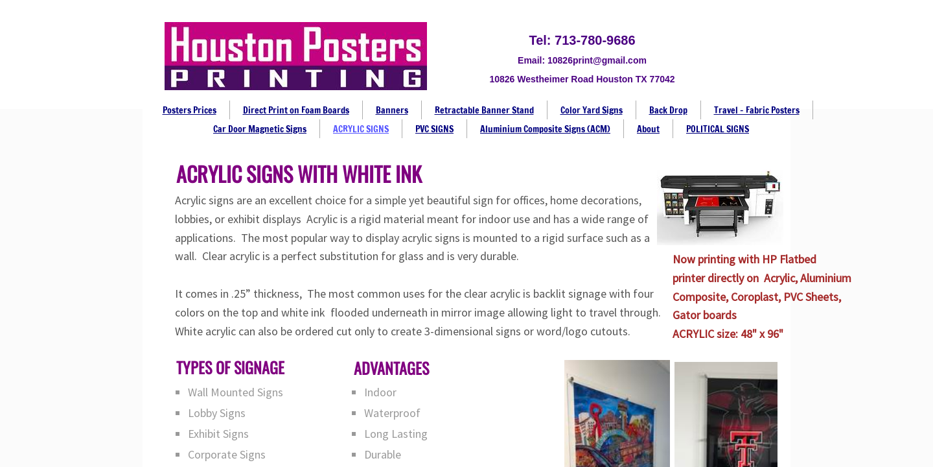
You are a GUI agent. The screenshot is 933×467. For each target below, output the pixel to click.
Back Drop (668, 110)
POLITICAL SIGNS (717, 129)
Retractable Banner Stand (484, 110)
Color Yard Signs (591, 110)
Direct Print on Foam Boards (296, 110)
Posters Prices (189, 110)
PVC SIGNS (434, 129)
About (648, 129)
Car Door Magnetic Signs (259, 129)
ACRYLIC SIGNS (361, 129)
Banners (392, 110)
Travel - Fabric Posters (757, 110)
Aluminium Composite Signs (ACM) (545, 129)
